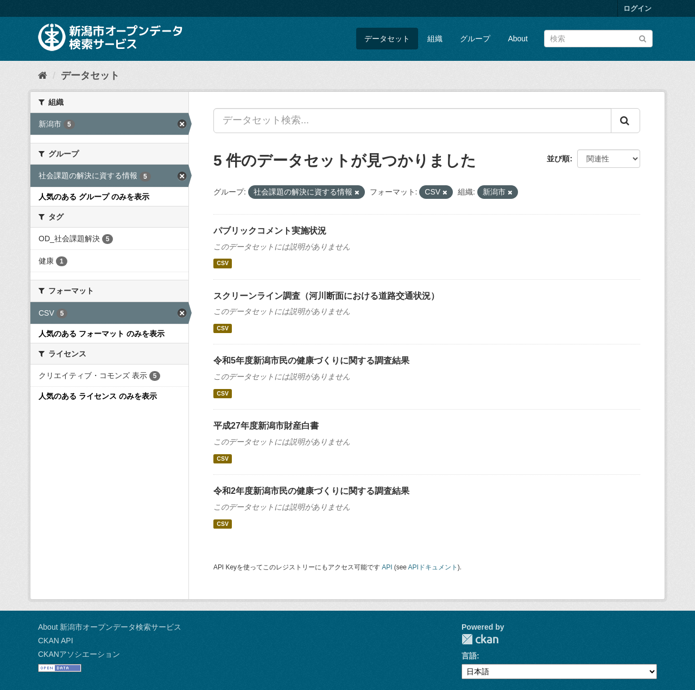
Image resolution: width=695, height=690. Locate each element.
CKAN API (55, 640)
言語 (469, 655)
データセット (387, 38)
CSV (223, 263)
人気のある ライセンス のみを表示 (98, 396)
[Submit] (642, 37)
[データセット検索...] (412, 120)
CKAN (480, 639)
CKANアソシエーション (79, 654)
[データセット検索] (598, 38)
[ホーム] (42, 75)
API (387, 567)
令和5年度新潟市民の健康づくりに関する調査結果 (311, 360)
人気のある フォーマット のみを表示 (102, 333)
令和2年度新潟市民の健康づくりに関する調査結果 (311, 490)
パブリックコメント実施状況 (269, 230)
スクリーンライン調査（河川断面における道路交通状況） (326, 295)
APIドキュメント (433, 567)
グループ (475, 38)
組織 (435, 38)
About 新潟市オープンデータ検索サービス (109, 627)
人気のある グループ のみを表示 (94, 196)
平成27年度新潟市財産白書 (266, 425)
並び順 (558, 158)
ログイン (637, 8)
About (518, 38)
